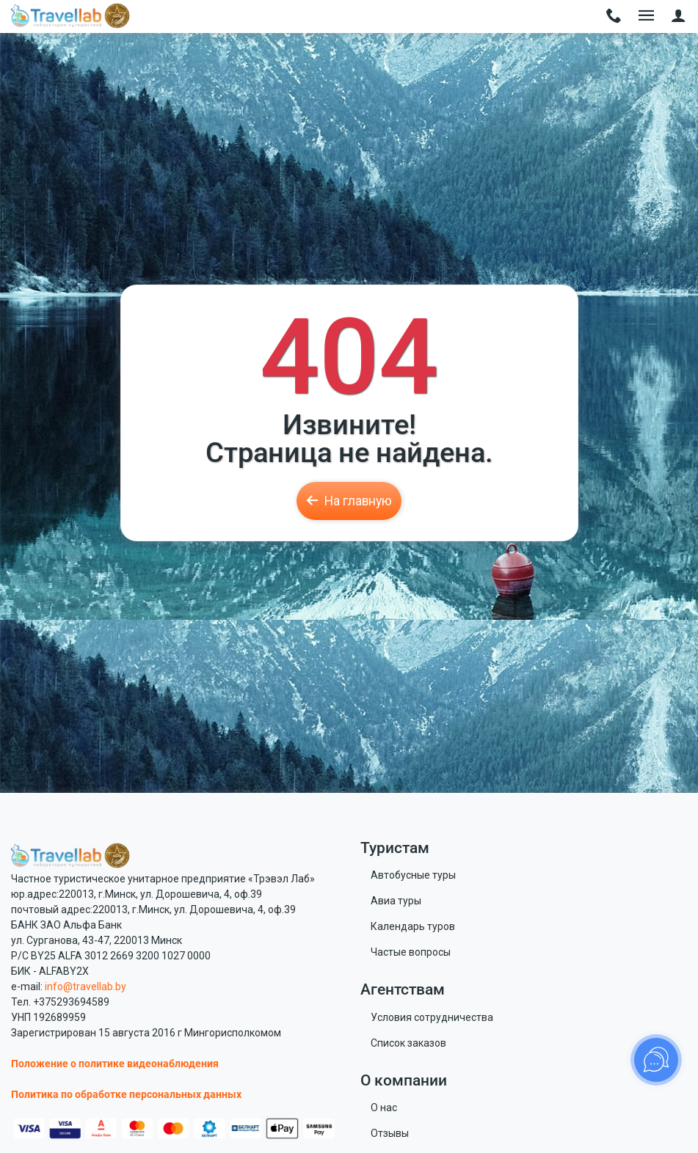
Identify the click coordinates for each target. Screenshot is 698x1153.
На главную (349, 501)
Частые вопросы (411, 952)
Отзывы (390, 1133)
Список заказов (408, 1043)
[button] (678, 16)
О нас (384, 1107)
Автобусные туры (413, 875)
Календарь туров (413, 926)
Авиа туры (396, 901)
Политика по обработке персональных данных (126, 1094)
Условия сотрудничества (432, 1017)
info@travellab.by (85, 986)
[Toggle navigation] (614, 16)
